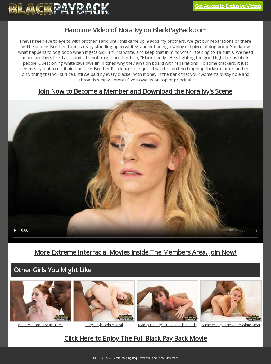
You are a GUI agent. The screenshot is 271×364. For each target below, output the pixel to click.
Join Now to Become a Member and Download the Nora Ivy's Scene (135, 91)
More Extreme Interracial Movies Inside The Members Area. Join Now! (135, 252)
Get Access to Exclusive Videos (228, 6)
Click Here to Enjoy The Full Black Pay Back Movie (135, 338)
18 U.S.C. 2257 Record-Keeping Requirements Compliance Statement (135, 358)
